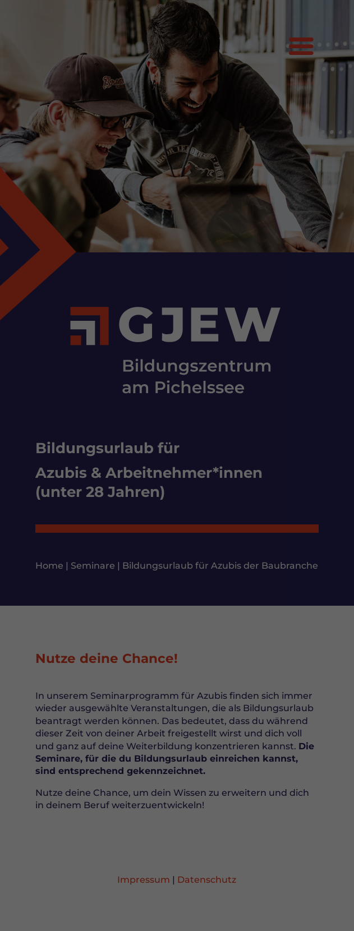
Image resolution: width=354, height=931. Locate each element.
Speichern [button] (177, 863)
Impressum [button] (238, 915)
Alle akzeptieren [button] (177, 830)
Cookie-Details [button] (121, 915)
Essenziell (61, 791)
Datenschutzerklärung (78, 754)
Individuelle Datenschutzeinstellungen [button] (177, 901)
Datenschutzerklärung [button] (182, 915)
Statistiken (161, 791)
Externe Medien (274, 791)
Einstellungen (61, 766)
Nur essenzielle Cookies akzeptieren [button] (177, 887)
